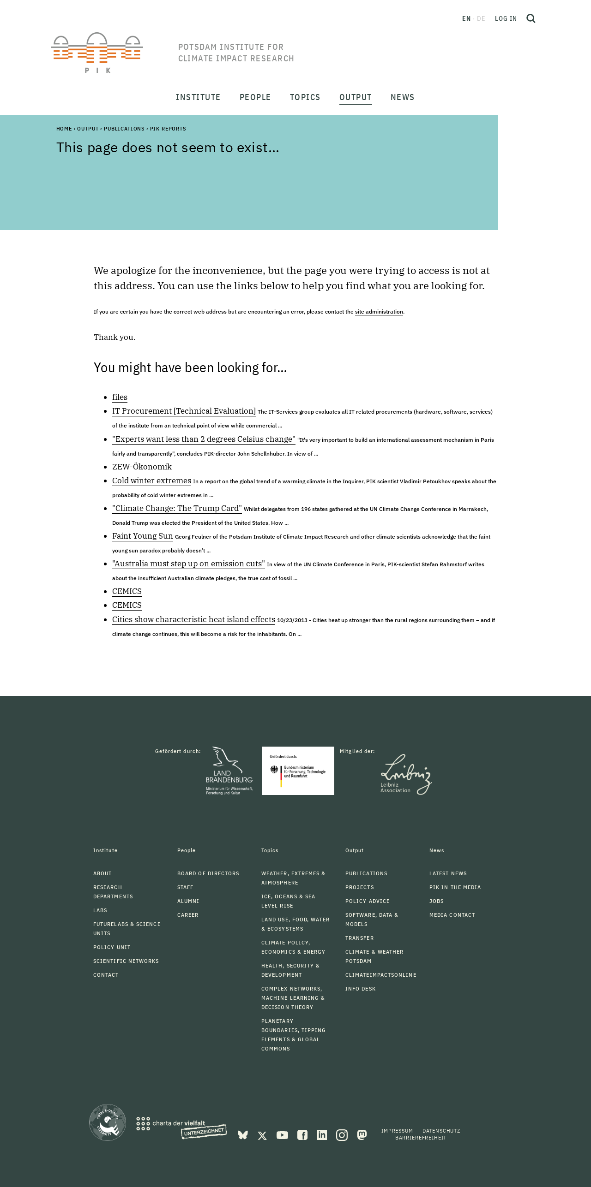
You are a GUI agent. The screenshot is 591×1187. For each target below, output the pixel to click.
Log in (506, 18)
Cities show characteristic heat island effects (193, 619)
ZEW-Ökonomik (142, 467)
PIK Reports (168, 128)
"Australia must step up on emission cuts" (188, 563)
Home (64, 128)
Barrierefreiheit (420, 1137)
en (466, 18)
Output (87, 128)
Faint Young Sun (142, 536)
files (119, 397)
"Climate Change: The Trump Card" (177, 508)
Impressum (397, 1130)
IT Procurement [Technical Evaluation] (184, 411)
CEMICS (127, 591)
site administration (379, 311)
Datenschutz (441, 1130)
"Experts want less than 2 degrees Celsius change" (204, 439)
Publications (124, 128)
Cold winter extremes (151, 480)
